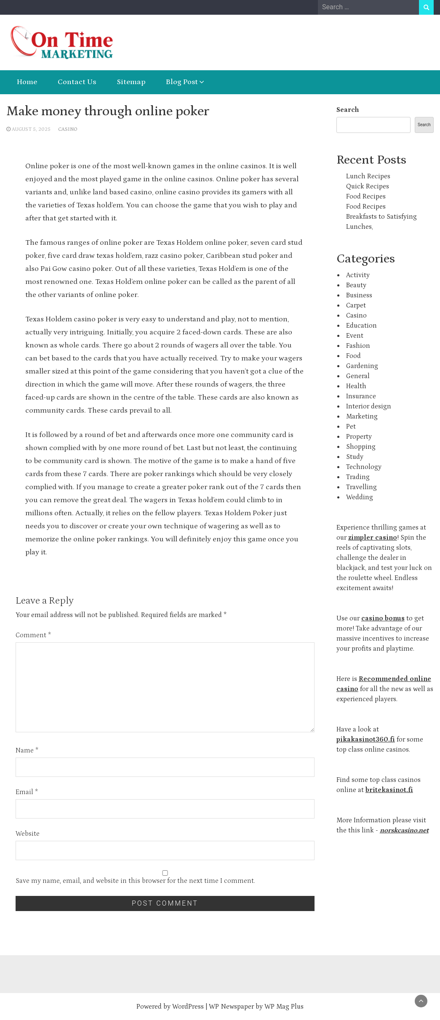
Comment (33, 635)
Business (359, 295)
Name (27, 750)
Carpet (356, 305)
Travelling (361, 487)
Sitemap (131, 82)
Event (354, 335)
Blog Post (182, 82)
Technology (363, 467)
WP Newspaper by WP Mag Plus (256, 1006)
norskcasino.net (404, 830)
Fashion (358, 346)
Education (361, 325)
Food (353, 356)
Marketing (362, 416)
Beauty (356, 285)
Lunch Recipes (368, 176)
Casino (67, 129)
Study (354, 457)
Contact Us (77, 82)
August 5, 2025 (31, 129)
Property (359, 436)
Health (356, 386)
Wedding (359, 497)
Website (28, 833)
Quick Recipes (367, 186)
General (358, 376)
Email (27, 792)
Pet (351, 426)
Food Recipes (366, 196)
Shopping (361, 446)
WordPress (188, 1006)
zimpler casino (372, 537)
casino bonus (383, 618)
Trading (358, 477)
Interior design (368, 406)
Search (347, 110)
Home (27, 82)
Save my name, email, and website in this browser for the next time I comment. (135, 881)
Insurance (361, 396)
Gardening (362, 366)
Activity (358, 275)
